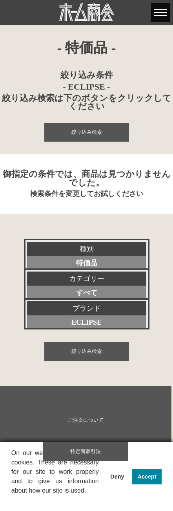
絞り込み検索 (86, 132)
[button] (12, 501)
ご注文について (86, 420)
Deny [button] (117, 476)
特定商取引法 (85, 451)
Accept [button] (147, 476)
